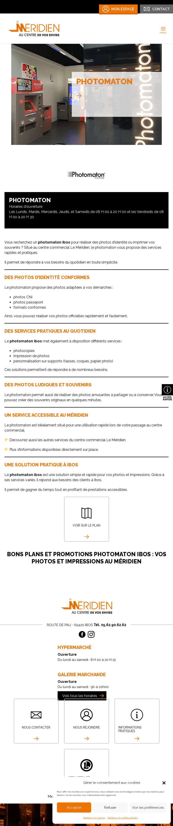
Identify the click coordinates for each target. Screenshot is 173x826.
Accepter (74, 808)
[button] (164, 783)
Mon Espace (118, 9)
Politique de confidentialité (123, 818)
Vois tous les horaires (79, 696)
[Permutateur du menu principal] (163, 28)
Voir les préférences (148, 808)
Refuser (110, 808)
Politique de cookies (94, 818)
